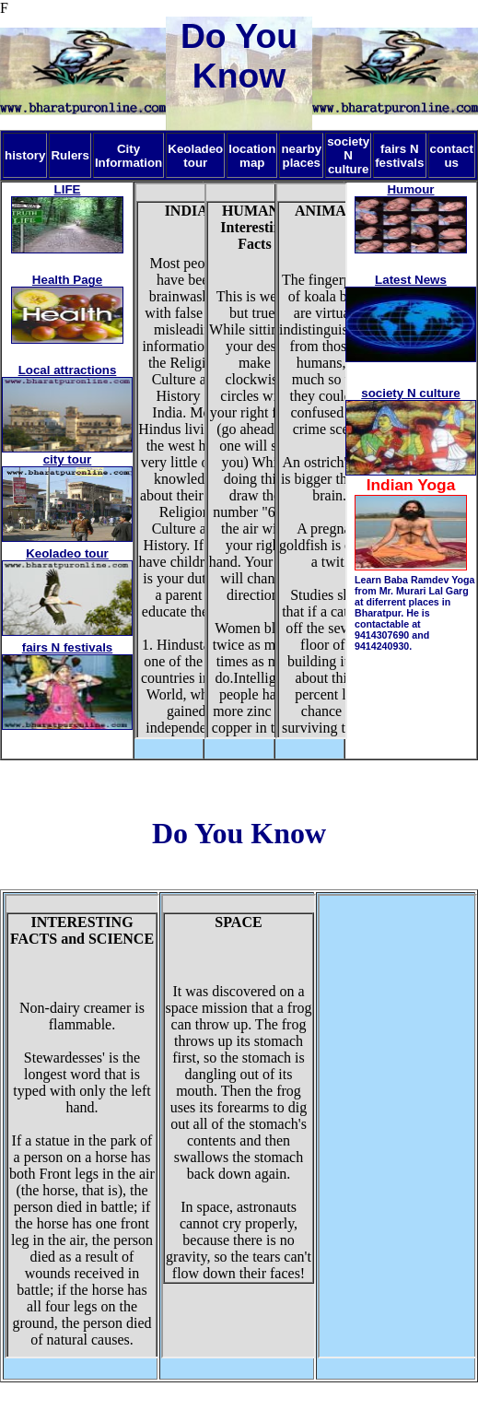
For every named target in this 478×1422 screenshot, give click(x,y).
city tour (67, 459)
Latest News (411, 280)
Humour (410, 189)
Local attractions (67, 370)
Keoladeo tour (67, 553)
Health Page (67, 280)
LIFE (67, 189)
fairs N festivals (67, 647)
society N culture (410, 393)
